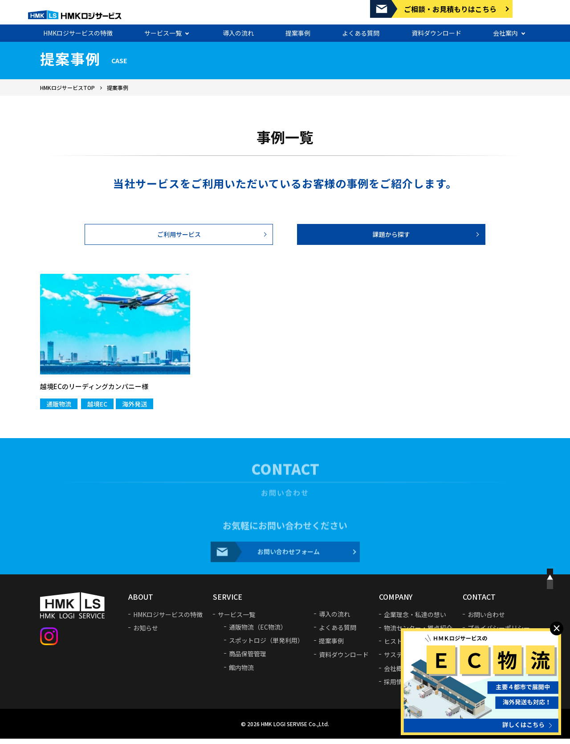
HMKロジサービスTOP (67, 87)
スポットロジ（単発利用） (266, 645)
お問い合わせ (486, 619)
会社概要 (396, 673)
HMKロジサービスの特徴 (78, 29)
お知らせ (145, 633)
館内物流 (241, 672)
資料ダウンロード (436, 29)
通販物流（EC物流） (258, 632)
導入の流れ (238, 29)
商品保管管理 (247, 659)
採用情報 (396, 687)
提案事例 (297, 29)
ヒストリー (399, 646)
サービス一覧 (163, 29)
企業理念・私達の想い (415, 619)
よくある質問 (360, 29)
